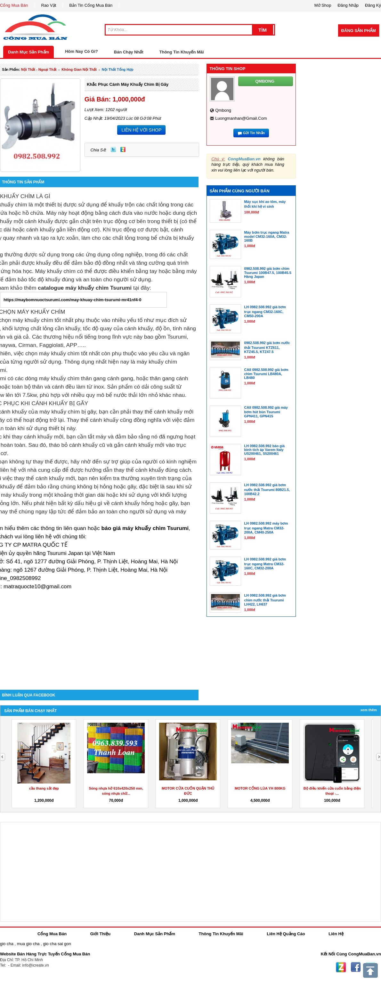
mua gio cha (28, 943)
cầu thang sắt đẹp (44, 788)
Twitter (113, 149)
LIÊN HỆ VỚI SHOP (141, 130)
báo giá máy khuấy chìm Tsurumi (145, 528)
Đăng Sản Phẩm (358, 30)
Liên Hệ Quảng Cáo (286, 933)
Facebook (356, 967)
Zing (123, 149)
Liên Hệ (336, 933)
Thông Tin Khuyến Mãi (181, 52)
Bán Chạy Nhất (128, 52)
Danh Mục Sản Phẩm (28, 52)
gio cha (6, 943)
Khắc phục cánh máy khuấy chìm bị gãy (127, 84)
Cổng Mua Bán (14, 5)
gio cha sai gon (57, 943)
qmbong (223, 110)
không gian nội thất (79, 69)
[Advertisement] (99, 635)
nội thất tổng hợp (118, 69)
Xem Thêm (369, 710)
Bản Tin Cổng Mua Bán (90, 5)
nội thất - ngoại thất (39, 69)
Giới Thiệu (100, 933)
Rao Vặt (48, 5)
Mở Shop (322, 5)
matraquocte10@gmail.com (37, 586)
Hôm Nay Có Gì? (81, 51)
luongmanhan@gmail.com (241, 118)
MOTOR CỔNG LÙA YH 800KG (260, 788)
